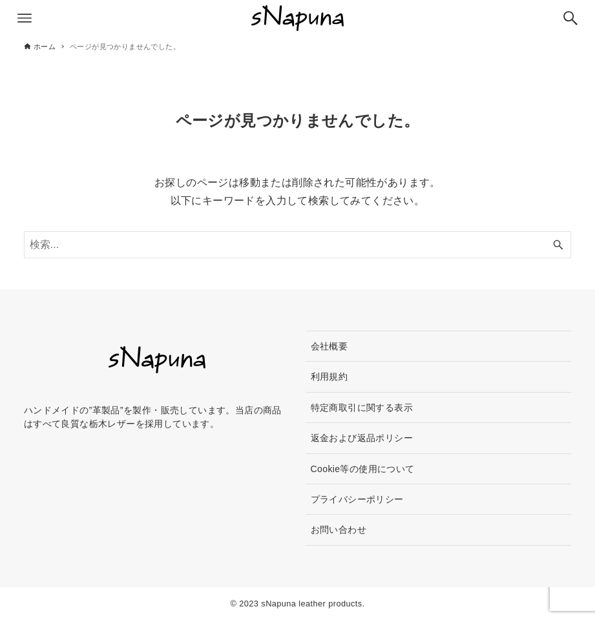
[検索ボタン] (570, 18)
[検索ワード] (297, 244)
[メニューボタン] (24, 18)
